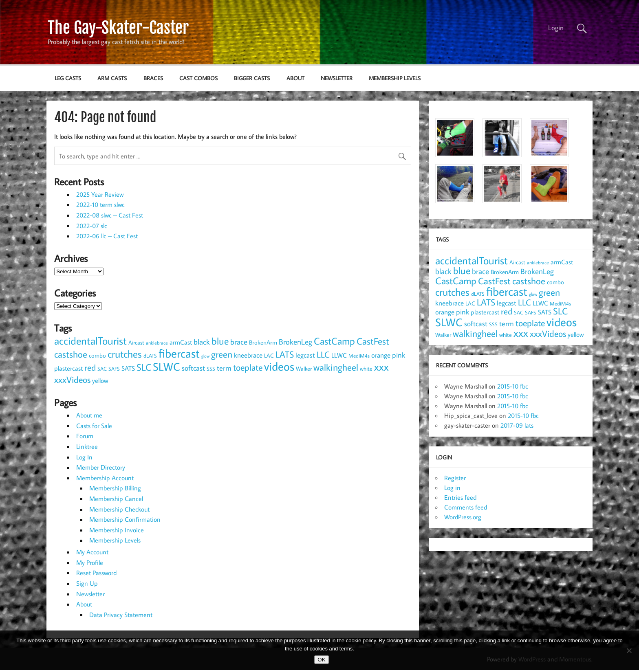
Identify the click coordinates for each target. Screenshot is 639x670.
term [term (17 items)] (224, 368)
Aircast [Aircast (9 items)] (136, 342)
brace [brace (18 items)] (238, 342)
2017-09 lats (516, 425)
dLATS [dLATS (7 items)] (150, 355)
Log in (452, 487)
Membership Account (105, 478)
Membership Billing (115, 488)
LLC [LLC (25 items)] (323, 354)
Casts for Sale (94, 426)
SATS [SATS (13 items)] (128, 368)
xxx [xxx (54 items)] (381, 366)
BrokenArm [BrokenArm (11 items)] (263, 342)
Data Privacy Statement (120, 615)
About (295, 78)
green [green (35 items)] (221, 354)
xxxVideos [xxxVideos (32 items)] (72, 379)
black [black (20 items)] (202, 341)
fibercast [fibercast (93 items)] (179, 353)
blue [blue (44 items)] (220, 340)
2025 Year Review (99, 194)
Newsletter (337, 78)
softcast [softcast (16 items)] (193, 368)
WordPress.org (462, 517)
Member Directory (100, 467)
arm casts (112, 78)
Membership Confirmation (125, 519)
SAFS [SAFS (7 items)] (114, 368)
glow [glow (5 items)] (205, 356)
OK (321, 660)
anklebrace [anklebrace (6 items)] (157, 343)
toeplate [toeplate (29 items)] (247, 367)
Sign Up (87, 583)
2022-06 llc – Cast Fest (107, 236)
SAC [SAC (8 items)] (102, 368)
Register (455, 478)
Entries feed (460, 497)
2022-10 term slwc (100, 204)
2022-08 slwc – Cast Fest (109, 215)
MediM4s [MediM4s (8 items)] (359, 355)
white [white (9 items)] (366, 368)
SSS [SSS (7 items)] (211, 368)
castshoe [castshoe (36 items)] (70, 354)
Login (556, 27)
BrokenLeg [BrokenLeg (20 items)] (295, 341)
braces (153, 78)
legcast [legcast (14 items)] (305, 355)
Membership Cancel (116, 498)
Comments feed (465, 507)
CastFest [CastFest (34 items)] (373, 341)
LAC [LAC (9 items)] (269, 355)
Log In (84, 457)
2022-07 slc (91, 226)
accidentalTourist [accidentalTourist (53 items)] (90, 340)
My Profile (89, 562)
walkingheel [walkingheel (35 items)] (335, 367)
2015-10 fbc (512, 386)
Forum (84, 436)
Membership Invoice (116, 530)
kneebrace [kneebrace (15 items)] (248, 355)
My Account (92, 552)
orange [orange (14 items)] (380, 355)
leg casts (68, 78)
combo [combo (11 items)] (97, 355)
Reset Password (96, 573)
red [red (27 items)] (90, 367)
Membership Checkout (119, 509)
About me (89, 415)
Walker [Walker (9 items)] (304, 368)
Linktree (87, 446)
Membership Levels (395, 78)
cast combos (198, 78)
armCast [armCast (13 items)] (181, 342)
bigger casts (252, 78)
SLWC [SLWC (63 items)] (166, 366)
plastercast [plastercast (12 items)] (68, 368)
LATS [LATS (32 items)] (284, 354)
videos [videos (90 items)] (279, 366)
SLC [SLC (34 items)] (144, 367)
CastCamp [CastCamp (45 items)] (334, 340)
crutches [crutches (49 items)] (125, 353)
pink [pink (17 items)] (398, 355)
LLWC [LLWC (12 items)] (339, 355)
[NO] (629, 650)
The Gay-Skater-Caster (118, 28)
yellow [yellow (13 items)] (100, 380)
